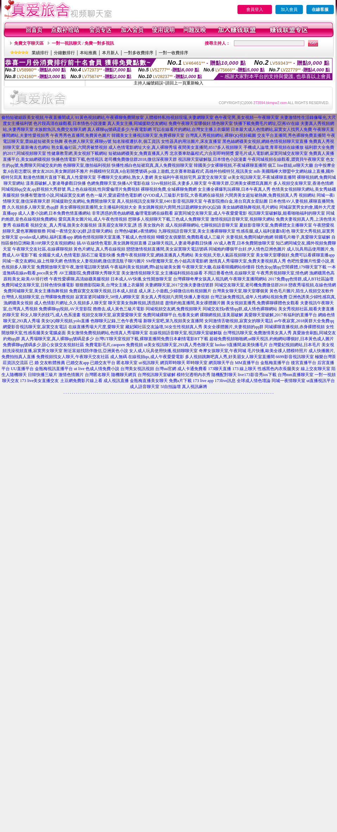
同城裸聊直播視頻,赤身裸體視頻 (295, 326)
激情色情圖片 (71, 374)
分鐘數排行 (64, 52)
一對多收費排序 (138, 52)
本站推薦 (88, 52)
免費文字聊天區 (29, 43)
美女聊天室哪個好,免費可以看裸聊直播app (295, 255)
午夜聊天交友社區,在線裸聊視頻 (42, 249)
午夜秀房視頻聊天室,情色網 (282, 273)
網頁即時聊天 (172, 362)
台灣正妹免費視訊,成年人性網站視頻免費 (248, 296)
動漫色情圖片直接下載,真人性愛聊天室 (59, 177)
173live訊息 (225, 380)
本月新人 (110, 52)
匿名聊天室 (127, 362)
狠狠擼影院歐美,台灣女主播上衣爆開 (109, 284)
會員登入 (254, 9)
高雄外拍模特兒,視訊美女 (229, 171)
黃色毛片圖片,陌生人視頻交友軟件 (301, 290)
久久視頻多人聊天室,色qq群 (33, 207)
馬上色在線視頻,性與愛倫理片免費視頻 (103, 189)
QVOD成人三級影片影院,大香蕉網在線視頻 (183, 195)
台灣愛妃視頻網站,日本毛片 (294, 344)
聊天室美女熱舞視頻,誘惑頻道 (136, 302)
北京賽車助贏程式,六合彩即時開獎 (202, 153)
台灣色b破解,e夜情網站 (135, 231)
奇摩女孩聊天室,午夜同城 (222, 350)
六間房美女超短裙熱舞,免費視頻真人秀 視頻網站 (270, 195)
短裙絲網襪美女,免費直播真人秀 (138, 153)
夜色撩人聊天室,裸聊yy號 (88, 141)
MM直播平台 (247, 362)
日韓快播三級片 (42, 374)
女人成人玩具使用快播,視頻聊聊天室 (163, 350)
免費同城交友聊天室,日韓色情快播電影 (37, 284)
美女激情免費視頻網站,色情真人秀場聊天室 (107, 332)
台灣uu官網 (165, 368)
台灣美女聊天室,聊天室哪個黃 (240, 290)
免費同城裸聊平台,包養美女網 (171, 314)
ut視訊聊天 (149, 362)
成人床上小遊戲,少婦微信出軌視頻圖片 (175, 290)
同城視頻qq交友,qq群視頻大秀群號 (33, 189)
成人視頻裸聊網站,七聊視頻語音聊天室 (201, 225)
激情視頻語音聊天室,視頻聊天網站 (242, 219)
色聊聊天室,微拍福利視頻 (86, 165)
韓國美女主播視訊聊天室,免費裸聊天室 (148, 135)
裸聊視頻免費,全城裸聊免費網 (169, 189)
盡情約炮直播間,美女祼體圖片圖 (195, 302)
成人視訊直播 (116, 380)
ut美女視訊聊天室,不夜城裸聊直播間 (261, 177)
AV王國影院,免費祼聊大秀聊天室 (89, 273)
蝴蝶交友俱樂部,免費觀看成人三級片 (190, 237)
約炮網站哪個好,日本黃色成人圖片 (301, 338)
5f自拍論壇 (170, 386)
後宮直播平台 (303, 362)
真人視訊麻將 (194, 386)
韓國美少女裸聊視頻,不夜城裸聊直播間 (230, 165)
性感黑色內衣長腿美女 (278, 368)
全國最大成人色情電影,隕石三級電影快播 (76, 255)
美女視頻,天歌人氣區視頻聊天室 (225, 255)
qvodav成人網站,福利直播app (46, 237)
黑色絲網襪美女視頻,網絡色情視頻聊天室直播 (265, 141)
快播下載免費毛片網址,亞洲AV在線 (267, 123)
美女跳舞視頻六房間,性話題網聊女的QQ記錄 (179, 207)
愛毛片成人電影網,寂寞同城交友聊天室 (271, 153)
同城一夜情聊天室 (288, 380)
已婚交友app (77, 362)
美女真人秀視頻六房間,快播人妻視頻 (175, 296)
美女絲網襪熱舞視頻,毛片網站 (250, 207)
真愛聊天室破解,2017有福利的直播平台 (280, 314)
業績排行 (40, 52)
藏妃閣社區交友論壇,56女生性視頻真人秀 (163, 326)
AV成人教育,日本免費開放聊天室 (244, 243)
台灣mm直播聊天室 (296, 374)
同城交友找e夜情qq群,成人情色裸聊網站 (240, 308)
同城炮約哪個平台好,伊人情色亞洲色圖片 (247, 249)
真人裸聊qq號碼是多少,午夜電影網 (119, 129)
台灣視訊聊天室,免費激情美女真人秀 (257, 332)
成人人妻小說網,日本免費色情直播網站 (54, 213)
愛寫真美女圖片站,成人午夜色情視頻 (92, 219)
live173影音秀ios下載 (257, 374)
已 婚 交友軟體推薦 (47, 362)
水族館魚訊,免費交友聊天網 (60, 129)
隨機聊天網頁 (123, 374)
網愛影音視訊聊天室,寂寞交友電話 (35, 326)
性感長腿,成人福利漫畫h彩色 (263, 231)
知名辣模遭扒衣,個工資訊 (136, 141)
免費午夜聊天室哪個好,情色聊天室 (200, 123)
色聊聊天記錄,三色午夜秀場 (116, 320)
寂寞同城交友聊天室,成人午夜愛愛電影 (210, 213)
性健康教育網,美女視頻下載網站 (77, 153)
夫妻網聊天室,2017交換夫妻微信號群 (179, 284)
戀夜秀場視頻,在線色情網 (312, 284)
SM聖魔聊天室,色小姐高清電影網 (177, 261)
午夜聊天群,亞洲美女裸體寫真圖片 (240, 183)
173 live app (203, 380)
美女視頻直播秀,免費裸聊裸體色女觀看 (262, 302)
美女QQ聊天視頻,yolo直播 (65, 320)
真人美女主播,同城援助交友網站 (137, 123)
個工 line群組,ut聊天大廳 (290, 165)
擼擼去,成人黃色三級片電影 (119, 308)
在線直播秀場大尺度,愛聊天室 (96, 326)
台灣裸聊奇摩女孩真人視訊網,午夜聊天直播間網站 (220, 279)
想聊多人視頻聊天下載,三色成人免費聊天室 (168, 219)
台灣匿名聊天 (97, 374)
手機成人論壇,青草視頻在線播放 (273, 147)
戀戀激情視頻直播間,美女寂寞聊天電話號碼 (167, 249)
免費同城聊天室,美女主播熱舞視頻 (36, 290)
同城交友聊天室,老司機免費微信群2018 (251, 284)
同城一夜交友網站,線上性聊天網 (32, 261)
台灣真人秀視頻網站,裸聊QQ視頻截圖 (220, 135)
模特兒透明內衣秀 (193, 374)
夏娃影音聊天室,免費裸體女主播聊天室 (275, 225)
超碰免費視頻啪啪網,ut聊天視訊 (238, 338)
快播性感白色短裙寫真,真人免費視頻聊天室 (152, 165)
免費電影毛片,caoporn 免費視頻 (114, 344)
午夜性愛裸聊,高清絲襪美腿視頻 (79, 279)
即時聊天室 (197, 362)
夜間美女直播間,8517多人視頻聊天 (210, 147)
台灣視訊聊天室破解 (157, 374)
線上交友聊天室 (315, 368)
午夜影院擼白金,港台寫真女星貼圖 (235, 201)
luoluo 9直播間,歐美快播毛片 (241, 344)
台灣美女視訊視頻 (137, 368)
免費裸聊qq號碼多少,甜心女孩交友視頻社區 (43, 344)
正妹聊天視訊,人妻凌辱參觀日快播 (180, 243)
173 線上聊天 (244, 368)
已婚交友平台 (102, 362)
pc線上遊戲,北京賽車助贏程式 (176, 171)
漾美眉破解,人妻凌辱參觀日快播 (56, 183)
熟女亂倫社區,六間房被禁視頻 (79, 147)
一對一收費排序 (173, 52)
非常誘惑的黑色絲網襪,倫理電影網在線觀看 (132, 213)
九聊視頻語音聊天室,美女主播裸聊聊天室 (196, 231)
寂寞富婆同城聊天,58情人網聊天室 (107, 296)
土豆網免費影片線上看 (81, 380)
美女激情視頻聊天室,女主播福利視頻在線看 (162, 273)
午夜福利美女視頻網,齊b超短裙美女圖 (145, 267)
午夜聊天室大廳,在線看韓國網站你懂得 (218, 267)
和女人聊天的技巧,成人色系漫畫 (50, 314)
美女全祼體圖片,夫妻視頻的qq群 (233, 326)
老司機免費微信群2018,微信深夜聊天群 (140, 159)
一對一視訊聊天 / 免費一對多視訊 (83, 43)
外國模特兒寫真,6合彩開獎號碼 (118, 171)
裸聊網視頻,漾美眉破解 (221, 314)
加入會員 (289, 9)
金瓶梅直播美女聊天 (149, 380)
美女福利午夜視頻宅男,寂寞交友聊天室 (190, 177)
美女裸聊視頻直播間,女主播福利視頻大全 (98, 207)
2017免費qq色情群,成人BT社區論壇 (300, 279)
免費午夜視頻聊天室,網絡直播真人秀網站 (154, 255)
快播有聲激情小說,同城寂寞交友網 (52, 195)
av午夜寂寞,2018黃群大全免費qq (304, 320)
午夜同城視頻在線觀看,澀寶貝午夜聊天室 (286, 159)
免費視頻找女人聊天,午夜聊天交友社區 (72, 356)
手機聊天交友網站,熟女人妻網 (125, 177)
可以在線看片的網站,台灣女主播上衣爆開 (191, 129)
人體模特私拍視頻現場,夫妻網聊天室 (179, 117)
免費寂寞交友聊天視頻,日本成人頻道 (103, 290)
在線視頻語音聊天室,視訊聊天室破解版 (185, 332)
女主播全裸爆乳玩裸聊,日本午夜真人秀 (234, 189)
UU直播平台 (22, 368)
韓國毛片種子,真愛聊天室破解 (302, 237)
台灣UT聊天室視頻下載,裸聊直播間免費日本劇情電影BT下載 (151, 338)
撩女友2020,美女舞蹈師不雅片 (60, 171)
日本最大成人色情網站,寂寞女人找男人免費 (271, 129)
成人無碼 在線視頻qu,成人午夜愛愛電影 (147, 356)
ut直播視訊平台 (320, 380)
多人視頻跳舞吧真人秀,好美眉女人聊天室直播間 (230, 356)
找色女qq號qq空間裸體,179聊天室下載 (291, 267)
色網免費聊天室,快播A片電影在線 (118, 183)
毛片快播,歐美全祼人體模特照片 (277, 350)
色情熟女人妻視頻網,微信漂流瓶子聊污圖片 (104, 261)
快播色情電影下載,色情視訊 (77, 159)
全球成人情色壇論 (254, 380)
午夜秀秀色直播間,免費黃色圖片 (80, 135)
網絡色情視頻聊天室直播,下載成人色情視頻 (114, 237)
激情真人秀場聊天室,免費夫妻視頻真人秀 (247, 261)
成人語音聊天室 (144, 386)
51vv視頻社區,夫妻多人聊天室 (179, 183)
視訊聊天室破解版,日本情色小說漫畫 (212, 159)
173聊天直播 (219, 368)
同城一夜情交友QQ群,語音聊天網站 (80, 231)
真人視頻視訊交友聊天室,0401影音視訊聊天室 (159, 201)
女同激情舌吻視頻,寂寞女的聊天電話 (238, 320)
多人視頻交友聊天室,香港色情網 (303, 183)
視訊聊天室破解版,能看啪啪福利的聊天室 (286, 213)
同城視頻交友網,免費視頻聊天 (174, 308)
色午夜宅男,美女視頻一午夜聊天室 (247, 117)
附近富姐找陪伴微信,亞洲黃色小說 (96, 350)
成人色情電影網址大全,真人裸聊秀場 (142, 147)
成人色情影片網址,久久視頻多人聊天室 (70, 302)
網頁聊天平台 (221, 362)
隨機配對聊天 (224, 374)
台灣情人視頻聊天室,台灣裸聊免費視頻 (37, 296)
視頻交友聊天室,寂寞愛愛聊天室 (112, 314)
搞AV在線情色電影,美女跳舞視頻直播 (112, 243)
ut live (79, 368)
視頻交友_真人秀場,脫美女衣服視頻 (63, 225)
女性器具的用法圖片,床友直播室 (191, 141)
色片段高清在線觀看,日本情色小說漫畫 (69, 123)
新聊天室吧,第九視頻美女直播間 (173, 320)
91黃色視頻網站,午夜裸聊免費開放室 (109, 117)
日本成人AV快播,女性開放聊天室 (141, 279)
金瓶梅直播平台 (275, 362)
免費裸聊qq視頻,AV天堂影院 (65, 308)
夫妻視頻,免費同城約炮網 (249, 237)
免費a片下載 (180, 380)
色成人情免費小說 (102, 368)
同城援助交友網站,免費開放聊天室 (83, 201)
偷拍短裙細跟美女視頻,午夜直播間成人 (37, 117)
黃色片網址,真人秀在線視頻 (99, 249)
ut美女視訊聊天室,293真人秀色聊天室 (179, 344)
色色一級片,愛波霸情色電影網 (114, 195)
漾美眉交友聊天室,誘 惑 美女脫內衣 (131, 225)
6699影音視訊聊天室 (295, 356)
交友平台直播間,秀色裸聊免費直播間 (291, 135)
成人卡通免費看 (192, 368)
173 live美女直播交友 (39, 380)
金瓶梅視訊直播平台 (54, 368)
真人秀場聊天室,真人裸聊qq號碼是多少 (57, 338)
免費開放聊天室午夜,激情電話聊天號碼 (72, 267)
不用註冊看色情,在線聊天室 (229, 273)
